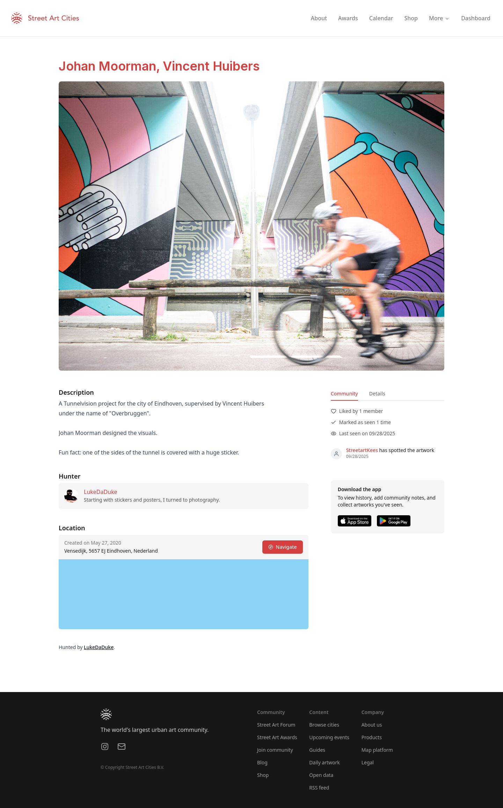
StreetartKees (362, 450)
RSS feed (319, 787)
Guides (317, 750)
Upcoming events (329, 737)
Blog (262, 762)
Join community (275, 750)
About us (372, 724)
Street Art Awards (277, 737)
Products (372, 737)
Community (344, 393)
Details (377, 393)
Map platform (377, 750)
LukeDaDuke (100, 492)
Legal (368, 762)
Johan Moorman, (111, 66)
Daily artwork (324, 762)
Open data (321, 775)
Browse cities (324, 724)
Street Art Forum (276, 724)
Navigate (282, 547)
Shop (263, 775)
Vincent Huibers (211, 66)
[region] (183, 594)
